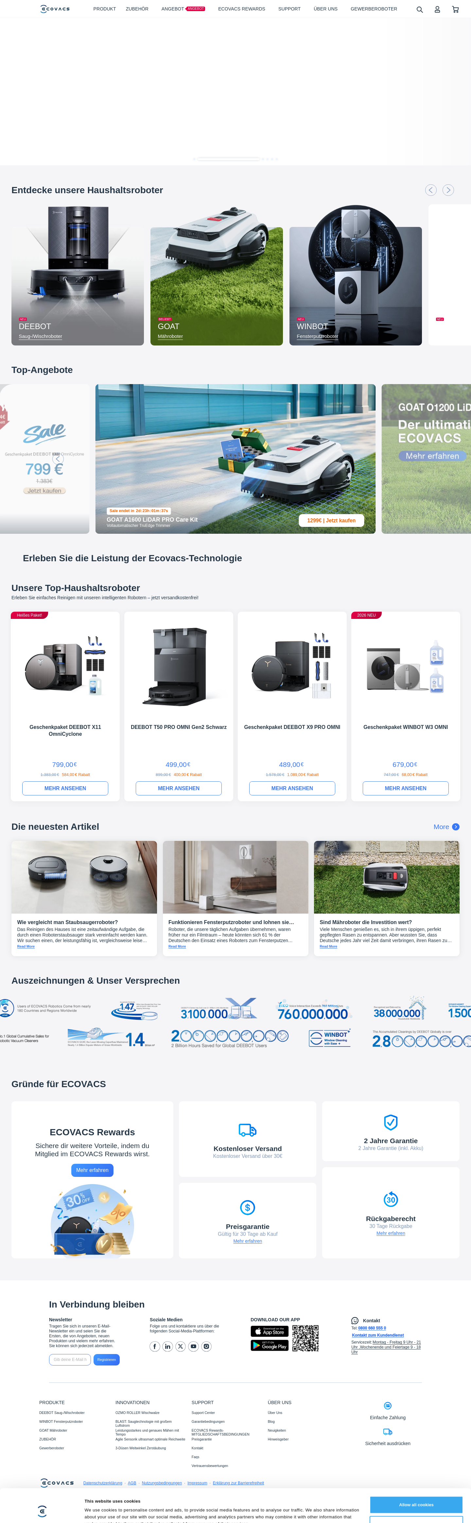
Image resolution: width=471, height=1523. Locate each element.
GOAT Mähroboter (53, 1430)
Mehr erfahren (92, 1170)
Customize (416, 1496)
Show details (98, 1510)
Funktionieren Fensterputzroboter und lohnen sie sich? (228, 925)
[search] (419, 9)
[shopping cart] (455, 9)
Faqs (195, 1457)
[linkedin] (168, 1347)
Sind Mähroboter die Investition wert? (366, 922)
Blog (271, 1421)
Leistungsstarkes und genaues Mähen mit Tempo (147, 1432)
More (447, 826)
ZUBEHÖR (47, 1439)
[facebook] (155, 1347)
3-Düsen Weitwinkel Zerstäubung (140, 1448)
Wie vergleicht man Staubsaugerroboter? (67, 922)
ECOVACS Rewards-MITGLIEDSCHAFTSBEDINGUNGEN (221, 1432)
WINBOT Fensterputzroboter (61, 1421)
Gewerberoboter (51, 1448)
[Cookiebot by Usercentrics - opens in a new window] (42, 1511)
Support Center (203, 1413)
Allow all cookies (416, 1476)
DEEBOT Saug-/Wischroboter (62, 1413)
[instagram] (206, 1347)
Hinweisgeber (278, 1439)
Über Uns (275, 1413)
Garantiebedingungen (208, 1421)
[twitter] (181, 1347)
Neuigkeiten (277, 1430)
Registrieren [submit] (106, 1360)
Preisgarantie (202, 1439)
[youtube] (193, 1347)
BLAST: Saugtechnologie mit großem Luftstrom (143, 1423)
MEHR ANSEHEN (65, 788)
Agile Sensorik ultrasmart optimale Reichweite (150, 1439)
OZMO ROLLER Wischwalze (137, 1413)
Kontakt (197, 1448)
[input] (70, 1359)
